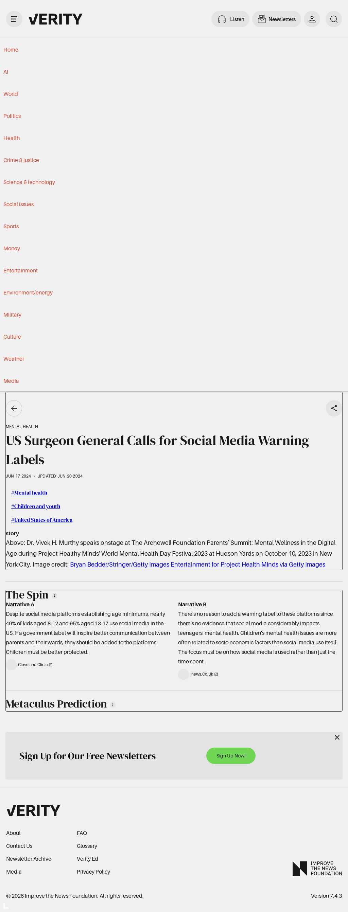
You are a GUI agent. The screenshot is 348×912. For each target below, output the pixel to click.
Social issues (18, 204)
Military (12, 314)
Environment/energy (28, 292)
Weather (13, 358)
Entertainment (20, 270)
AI (5, 71)
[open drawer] (14, 19)
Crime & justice (21, 160)
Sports (11, 226)
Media (11, 380)
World (10, 93)
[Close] (337, 737)
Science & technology (29, 182)
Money (11, 248)
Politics (12, 115)
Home (10, 49)
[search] (334, 19)
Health (11, 138)
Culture (12, 336)
